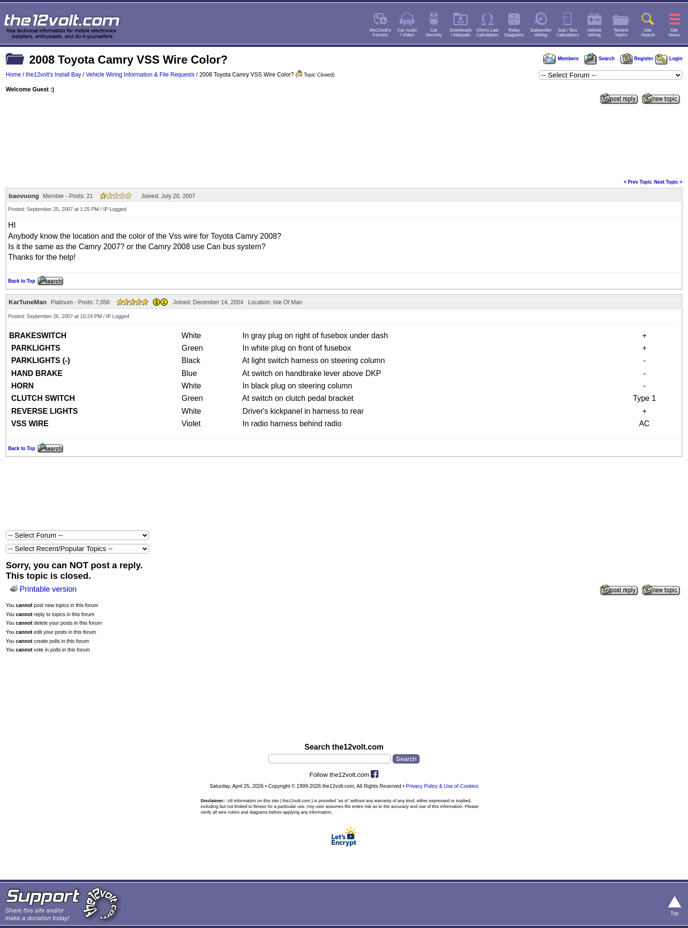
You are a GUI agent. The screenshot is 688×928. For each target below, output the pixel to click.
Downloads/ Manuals (461, 32)
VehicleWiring (594, 32)
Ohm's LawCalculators (487, 32)
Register (637, 58)
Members (561, 58)
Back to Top (21, 281)
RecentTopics (621, 32)
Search (599, 58)
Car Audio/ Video (407, 32)
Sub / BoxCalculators (568, 32)
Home (13, 74)
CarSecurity (434, 32)
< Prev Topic (638, 182)
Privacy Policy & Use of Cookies (442, 786)
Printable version (48, 589)
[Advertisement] (344, 140)
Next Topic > (668, 182)
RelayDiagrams (514, 32)
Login (668, 58)
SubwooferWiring (541, 32)
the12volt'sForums (380, 32)
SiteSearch (648, 32)
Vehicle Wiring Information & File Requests (140, 74)
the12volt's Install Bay (53, 74)
